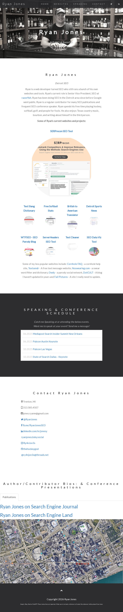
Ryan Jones (13, 4)
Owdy (52, 272)
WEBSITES (61, 4)
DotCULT (88, 272)
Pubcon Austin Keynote (45, 341)
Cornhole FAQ (74, 263)
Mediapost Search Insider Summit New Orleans (57, 333)
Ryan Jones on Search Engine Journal (39, 506)
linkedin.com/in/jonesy (34, 431)
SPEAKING (80, 4)
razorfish (26, 97)
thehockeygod (30, 448)
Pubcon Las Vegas (42, 349)
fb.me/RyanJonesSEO (33, 425)
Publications (9, 497)
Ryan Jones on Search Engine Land (36, 515)
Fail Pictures (61, 276)
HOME (45, 4)
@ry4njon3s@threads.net (35, 454)
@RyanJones (29, 419)
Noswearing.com (81, 268)
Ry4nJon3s (28, 443)
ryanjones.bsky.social (32, 437)
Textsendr (33, 268)
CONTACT (98, 4)
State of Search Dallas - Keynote (50, 356)
